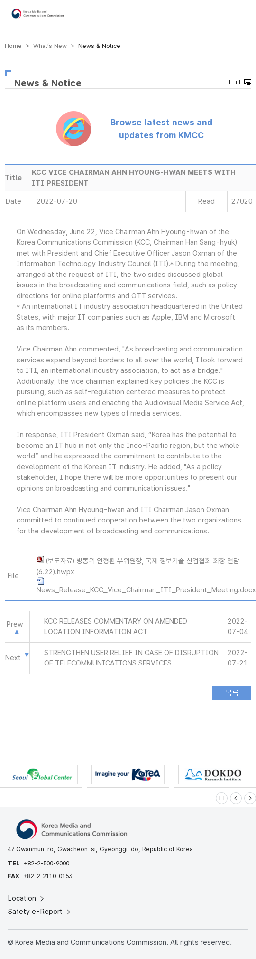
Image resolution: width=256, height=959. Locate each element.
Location (27, 898)
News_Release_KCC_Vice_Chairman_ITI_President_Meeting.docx (146, 590)
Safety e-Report (40, 911)
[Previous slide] (236, 798)
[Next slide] (250, 798)
